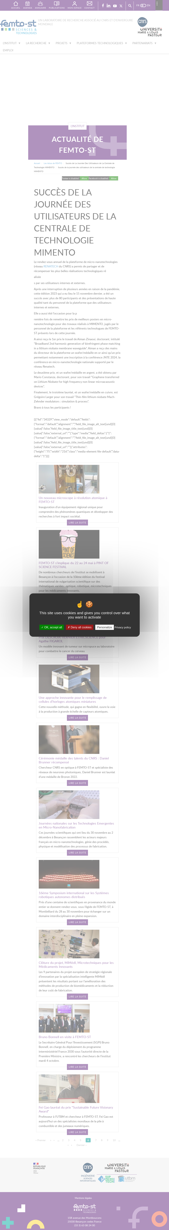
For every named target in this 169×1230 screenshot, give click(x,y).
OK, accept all (51, 627)
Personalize (104, 627)
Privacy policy (123, 627)
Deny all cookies (80, 627)
